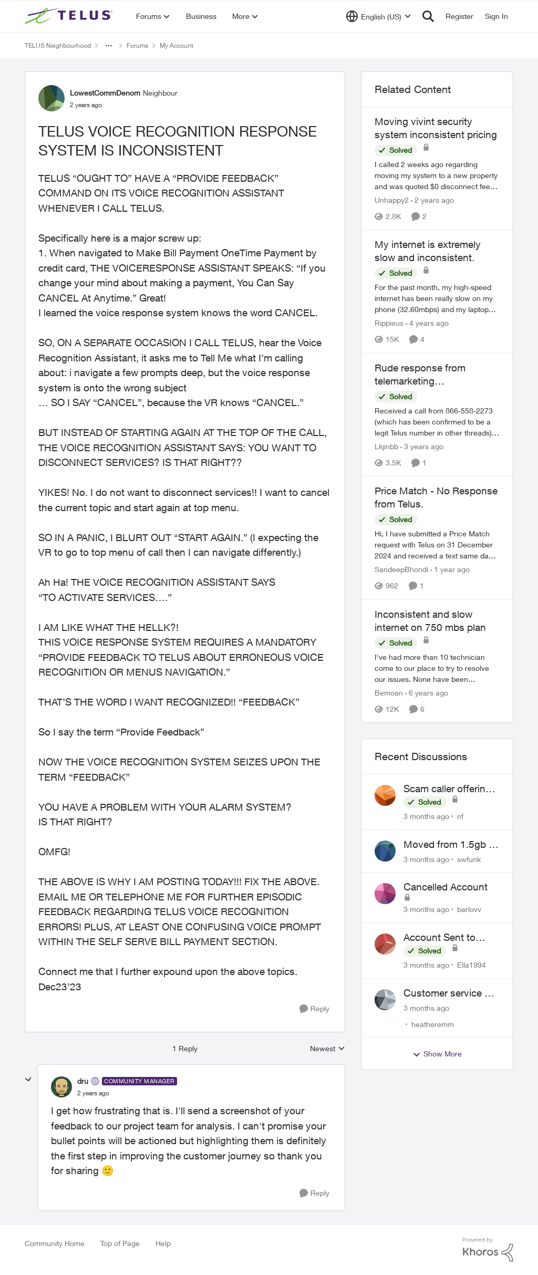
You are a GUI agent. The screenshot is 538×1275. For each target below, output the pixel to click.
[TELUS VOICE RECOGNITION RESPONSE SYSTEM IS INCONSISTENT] (93, 1093)
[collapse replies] (28, 1079)
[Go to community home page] (70, 16)
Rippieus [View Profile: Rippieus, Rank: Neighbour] (389, 323)
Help (163, 1243)
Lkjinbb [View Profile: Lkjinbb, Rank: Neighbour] (386, 446)
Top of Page (120, 1243)
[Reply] (314, 1009)
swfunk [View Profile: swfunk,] (469, 858)
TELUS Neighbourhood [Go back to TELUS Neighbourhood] (58, 45)
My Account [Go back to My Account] (176, 45)
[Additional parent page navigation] (108, 45)
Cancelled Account (446, 887)
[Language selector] (379, 16)
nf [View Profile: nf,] (460, 816)
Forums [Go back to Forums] (137, 45)
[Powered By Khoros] (488, 1250)
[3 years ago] (421, 446)
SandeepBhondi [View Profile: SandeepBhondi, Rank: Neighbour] (401, 569)
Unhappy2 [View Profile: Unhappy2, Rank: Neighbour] (392, 199)
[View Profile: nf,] (385, 795)
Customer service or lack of (448, 993)
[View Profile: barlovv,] (385, 893)
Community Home (55, 1243)
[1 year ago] (450, 569)
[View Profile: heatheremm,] (385, 999)
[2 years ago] (432, 199)
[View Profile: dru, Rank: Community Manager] (61, 1086)
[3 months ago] (426, 816)
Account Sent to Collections (439, 937)
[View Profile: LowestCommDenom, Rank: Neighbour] (51, 98)
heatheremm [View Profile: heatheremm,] (432, 1023)
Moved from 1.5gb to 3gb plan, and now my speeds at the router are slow (451, 844)
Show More (437, 1054)
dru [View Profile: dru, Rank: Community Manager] (82, 1080)
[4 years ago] (427, 323)
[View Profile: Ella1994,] (385, 944)
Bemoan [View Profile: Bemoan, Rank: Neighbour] (389, 692)
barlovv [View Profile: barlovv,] (469, 909)
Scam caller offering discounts (447, 789)
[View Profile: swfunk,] (385, 851)
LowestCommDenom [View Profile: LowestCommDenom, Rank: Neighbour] (105, 92)
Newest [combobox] (327, 1049)
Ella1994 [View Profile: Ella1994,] (471, 964)
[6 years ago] (426, 692)
